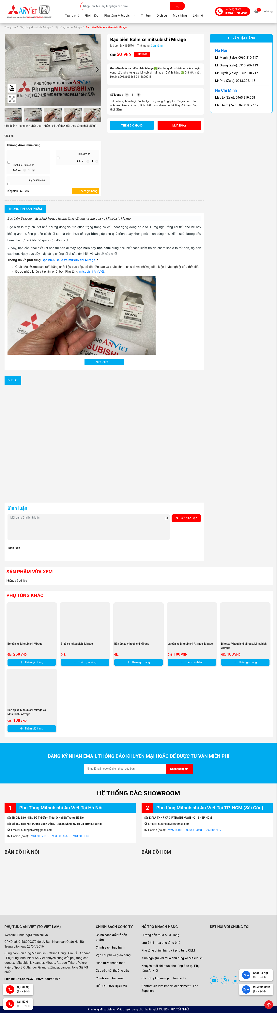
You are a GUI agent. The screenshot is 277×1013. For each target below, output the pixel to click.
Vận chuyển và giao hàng (113, 955)
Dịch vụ (162, 15)
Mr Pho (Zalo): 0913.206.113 (235, 81)
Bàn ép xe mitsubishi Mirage (131, 643)
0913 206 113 (80, 836)
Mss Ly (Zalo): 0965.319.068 (235, 97)
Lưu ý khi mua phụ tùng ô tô (160, 943)
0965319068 (194, 830)
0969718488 (174, 830)
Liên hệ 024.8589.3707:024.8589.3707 (32, 979)
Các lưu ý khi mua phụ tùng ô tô (163, 978)
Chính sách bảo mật (110, 978)
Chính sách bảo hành (110, 947)
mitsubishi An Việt (91, 271)
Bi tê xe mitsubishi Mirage (77, 643)
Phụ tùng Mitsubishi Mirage (35, 27)
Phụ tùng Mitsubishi (119, 15)
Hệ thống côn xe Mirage (68, 27)
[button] (97, 70)
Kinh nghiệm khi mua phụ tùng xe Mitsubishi (172, 958)
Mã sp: (114, 45)
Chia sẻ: (9, 135)
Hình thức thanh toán (110, 963)
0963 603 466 (59, 836)
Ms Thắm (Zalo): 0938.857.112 (237, 105)
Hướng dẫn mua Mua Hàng (160, 935)
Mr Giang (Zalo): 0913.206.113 (236, 65)
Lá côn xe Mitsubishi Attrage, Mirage (190, 643)
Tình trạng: (143, 45)
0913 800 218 (38, 836)
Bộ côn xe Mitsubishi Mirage (25, 643)
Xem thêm (104, 361)
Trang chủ (72, 15)
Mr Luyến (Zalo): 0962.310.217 (236, 73)
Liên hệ (198, 15)
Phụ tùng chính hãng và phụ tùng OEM (168, 950)
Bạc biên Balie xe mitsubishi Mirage (68, 260)
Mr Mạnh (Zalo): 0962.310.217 (236, 58)
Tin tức (146, 15)
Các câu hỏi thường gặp (112, 970)
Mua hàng (180, 15)
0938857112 (214, 830)
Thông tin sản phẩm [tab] (25, 209)
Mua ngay (179, 125)
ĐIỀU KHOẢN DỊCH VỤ (111, 986)
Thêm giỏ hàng (85, 191)
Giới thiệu (91, 15)
